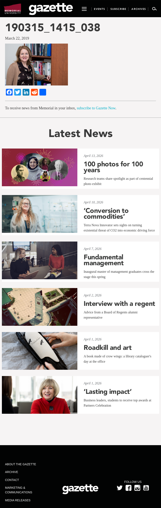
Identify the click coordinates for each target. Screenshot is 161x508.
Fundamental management (103, 260)
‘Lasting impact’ (107, 391)
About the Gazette (20, 464)
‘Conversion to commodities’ (106, 213)
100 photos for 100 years (113, 167)
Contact (12, 480)
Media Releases (17, 500)
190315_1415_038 (52, 27)
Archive (11, 472)
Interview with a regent (119, 303)
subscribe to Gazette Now (96, 108)
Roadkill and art (107, 347)
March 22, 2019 (17, 38)
